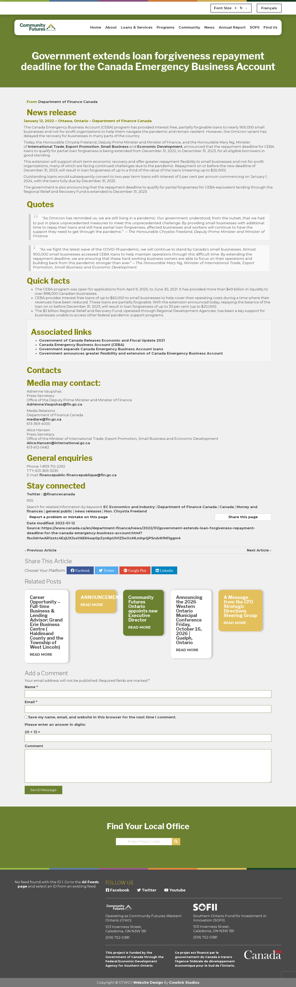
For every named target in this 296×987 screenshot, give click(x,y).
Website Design (148, 982)
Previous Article (42, 550)
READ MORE (41, 654)
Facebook (82, 570)
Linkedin (166, 570)
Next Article (258, 550)
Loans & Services (137, 27)
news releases (88, 511)
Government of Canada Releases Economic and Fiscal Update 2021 (102, 340)
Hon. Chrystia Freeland (125, 511)
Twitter (108, 570)
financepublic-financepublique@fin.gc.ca (78, 475)
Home (95, 27)
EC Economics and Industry (129, 507)
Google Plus (136, 570)
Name (31, 687)
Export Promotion (82, 146)
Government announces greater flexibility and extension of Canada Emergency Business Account (131, 353)
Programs (166, 27)
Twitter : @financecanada (51, 494)
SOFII (254, 27)
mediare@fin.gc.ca (44, 419)
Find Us (271, 27)
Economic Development (159, 146)
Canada (227, 507)
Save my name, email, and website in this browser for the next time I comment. (102, 717)
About (111, 27)
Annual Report (232, 27)
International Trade (46, 146)
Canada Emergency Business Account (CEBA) (81, 345)
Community (189, 27)
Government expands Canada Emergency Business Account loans (101, 349)
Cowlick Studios (184, 982)
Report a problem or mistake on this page (68, 517)
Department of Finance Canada (68, 102)
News (209, 27)
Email (31, 702)
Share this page (243, 517)
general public (59, 511)
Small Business (115, 146)
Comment (34, 746)
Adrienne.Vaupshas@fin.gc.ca (54, 404)
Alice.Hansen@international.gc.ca (58, 443)
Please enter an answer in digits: (55, 724)
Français (269, 8)
